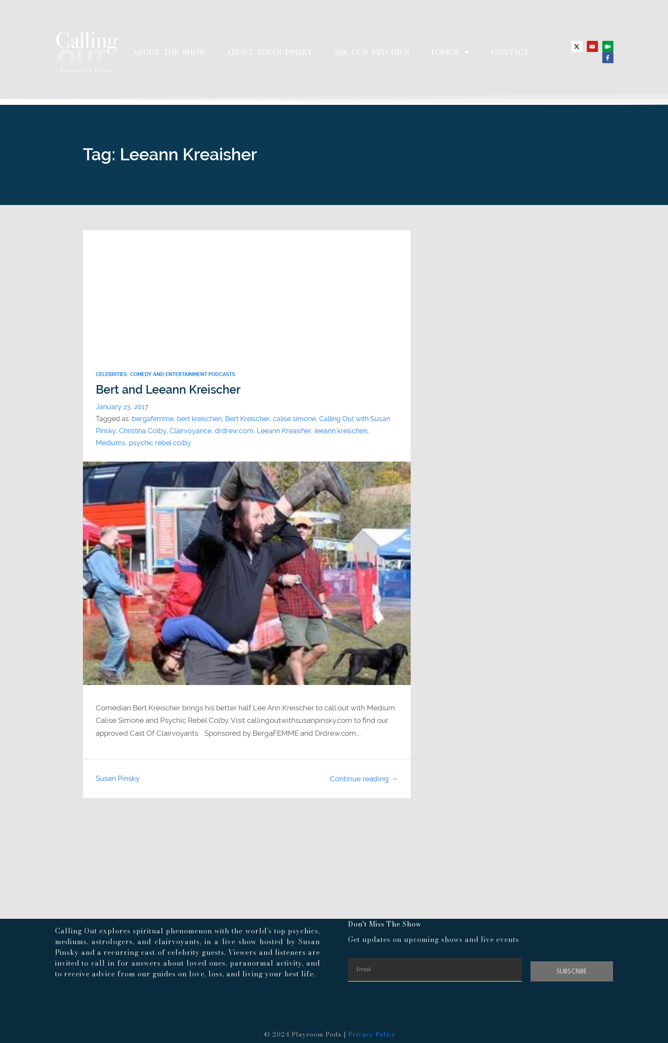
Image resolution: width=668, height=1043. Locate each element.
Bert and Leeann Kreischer (168, 390)
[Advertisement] (247, 290)
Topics (450, 52)
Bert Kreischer (247, 419)
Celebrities (111, 374)
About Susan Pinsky (269, 52)
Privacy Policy (372, 1034)
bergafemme (153, 419)
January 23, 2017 (122, 407)
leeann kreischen (340, 431)
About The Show (169, 52)
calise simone (294, 419)
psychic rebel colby (160, 443)
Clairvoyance (190, 431)
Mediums (110, 443)
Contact (510, 52)
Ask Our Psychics (371, 52)
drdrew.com (234, 431)
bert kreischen (199, 419)
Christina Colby (142, 431)
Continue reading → (364, 778)
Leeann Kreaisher (284, 431)
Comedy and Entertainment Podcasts (182, 374)
